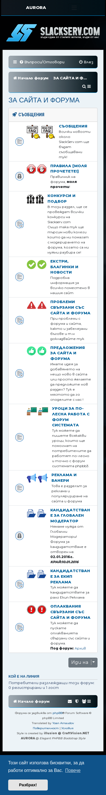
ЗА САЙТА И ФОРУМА (43, 100)
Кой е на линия (23, 676)
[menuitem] (41, 62)
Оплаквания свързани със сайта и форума (70, 612)
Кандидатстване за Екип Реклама (70, 576)
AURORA (36, 7)
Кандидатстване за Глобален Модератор (70, 515)
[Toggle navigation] (74, 7)
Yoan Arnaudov (63, 723)
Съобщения (73, 126)
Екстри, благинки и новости (64, 267)
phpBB (57, 713)
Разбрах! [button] (28, 785)
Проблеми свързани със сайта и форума (70, 307)
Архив (80, 648)
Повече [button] (73, 770)
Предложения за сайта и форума (67, 353)
